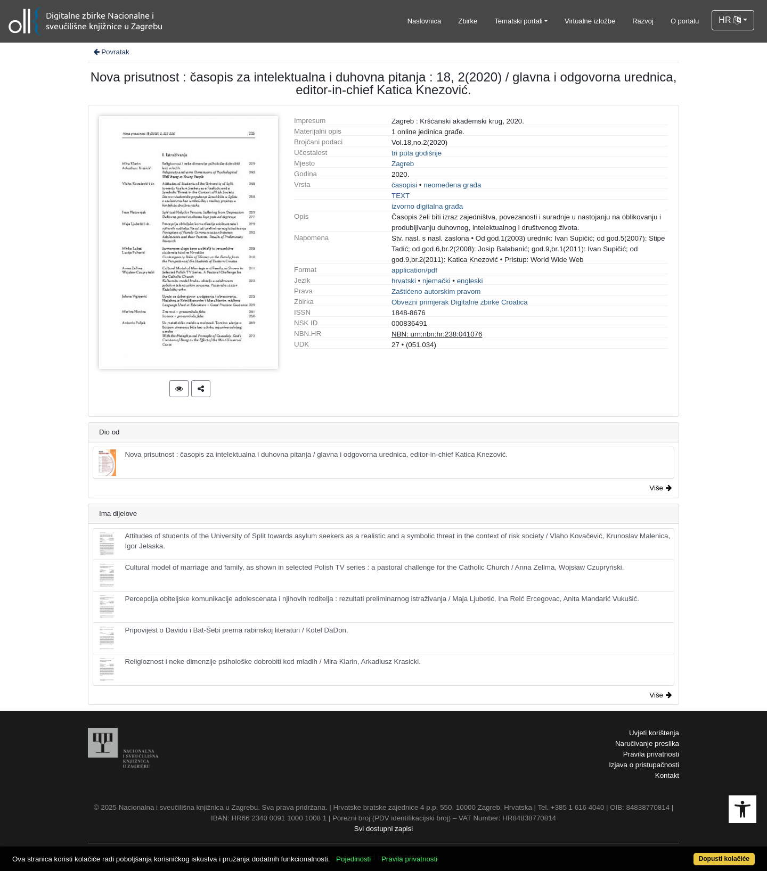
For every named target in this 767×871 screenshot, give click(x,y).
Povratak (110, 52)
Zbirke (467, 21)
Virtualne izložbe (590, 21)
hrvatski (403, 281)
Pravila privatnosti (651, 754)
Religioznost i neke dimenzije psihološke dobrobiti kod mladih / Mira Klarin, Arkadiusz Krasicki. (259, 669)
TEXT (400, 196)
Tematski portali (518, 21)
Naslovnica (424, 21)
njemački (436, 281)
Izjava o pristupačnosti (644, 765)
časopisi (404, 185)
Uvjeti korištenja (654, 733)
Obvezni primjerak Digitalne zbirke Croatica (459, 302)
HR (730, 19)
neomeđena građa (452, 185)
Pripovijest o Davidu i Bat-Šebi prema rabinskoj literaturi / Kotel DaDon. (222, 638)
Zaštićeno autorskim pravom (435, 291)
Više (660, 488)
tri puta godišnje (416, 153)
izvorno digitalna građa (427, 206)
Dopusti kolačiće (724, 858)
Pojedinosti (353, 859)
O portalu (685, 21)
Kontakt (667, 775)
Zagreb (402, 164)
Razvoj (643, 21)
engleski (470, 281)
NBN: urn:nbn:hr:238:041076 (436, 334)
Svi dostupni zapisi (383, 829)
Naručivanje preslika (647, 743)
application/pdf (414, 270)
